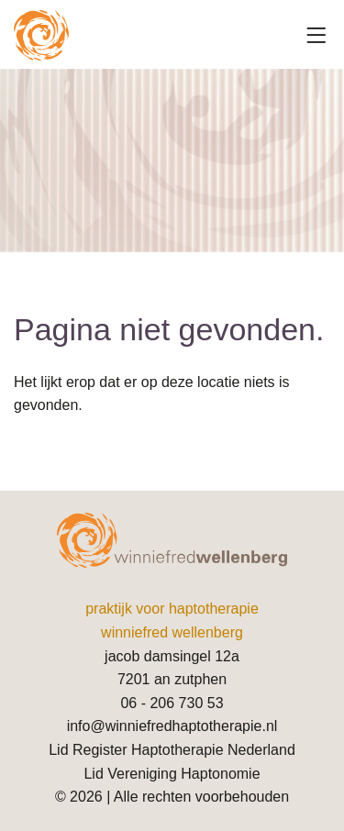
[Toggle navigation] (316, 36)
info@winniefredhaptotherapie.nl (172, 726)
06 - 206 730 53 (171, 703)
